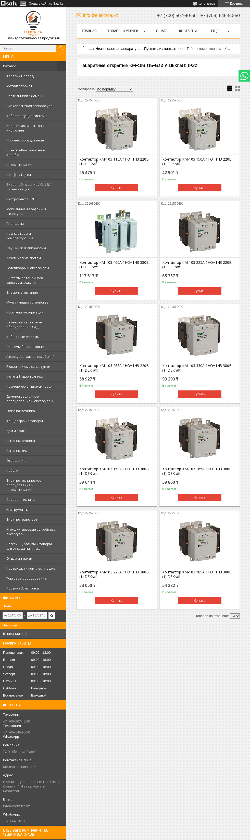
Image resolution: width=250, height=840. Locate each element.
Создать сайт (38, 3)
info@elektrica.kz (16, 806)
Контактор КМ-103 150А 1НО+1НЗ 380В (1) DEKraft (114, 471)
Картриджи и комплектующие (30, 568)
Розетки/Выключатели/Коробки (25, 152)
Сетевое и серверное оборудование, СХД (24, 324)
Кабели (12, 470)
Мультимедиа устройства (27, 302)
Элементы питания (22, 292)
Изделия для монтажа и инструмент (25, 128)
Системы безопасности (25, 346)
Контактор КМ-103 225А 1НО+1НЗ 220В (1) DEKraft (197, 264)
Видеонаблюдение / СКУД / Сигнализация (28, 186)
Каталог (9, 66)
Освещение (16, 460)
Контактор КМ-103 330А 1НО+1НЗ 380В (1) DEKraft (197, 368)
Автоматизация (19, 164)
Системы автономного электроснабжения (24, 280)
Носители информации (25, 312)
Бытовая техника (20, 440)
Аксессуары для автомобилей (30, 356)
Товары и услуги (122, 31)
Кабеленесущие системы (26, 115)
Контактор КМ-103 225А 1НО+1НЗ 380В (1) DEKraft (114, 574)
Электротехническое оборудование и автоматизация (23, 485)
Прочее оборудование (25, 140)
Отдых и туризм (19, 558)
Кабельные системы (23, 336)
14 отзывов (207, 3)
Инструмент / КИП (20, 199)
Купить (116, 187)
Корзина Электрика (22, 588)
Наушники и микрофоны (26, 248)
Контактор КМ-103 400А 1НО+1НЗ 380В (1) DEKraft (114, 264)
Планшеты (15, 223)
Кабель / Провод (20, 76)
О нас (161, 31)
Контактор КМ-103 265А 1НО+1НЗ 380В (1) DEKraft (197, 471)
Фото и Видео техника (24, 376)
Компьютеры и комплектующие (19, 235)
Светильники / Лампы (24, 96)
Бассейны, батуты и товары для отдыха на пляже (29, 546)
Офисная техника (20, 411)
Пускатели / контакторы (163, 49)
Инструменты (17, 509)
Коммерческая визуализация (30, 386)
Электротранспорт (22, 519)
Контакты (188, 31)
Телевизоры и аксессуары (27, 268)
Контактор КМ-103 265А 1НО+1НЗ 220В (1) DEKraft (114, 368)
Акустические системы (24, 258)
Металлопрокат (19, 86)
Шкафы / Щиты (18, 174)
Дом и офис (15, 430)
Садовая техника (20, 499)
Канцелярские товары (24, 420)
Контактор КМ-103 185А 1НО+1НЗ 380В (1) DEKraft (197, 574)
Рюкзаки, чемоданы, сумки (28, 366)
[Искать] (61, 48)
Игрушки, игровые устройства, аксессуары (31, 531)
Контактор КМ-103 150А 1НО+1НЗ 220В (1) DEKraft (197, 161)
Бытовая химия (18, 450)
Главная (89, 31)
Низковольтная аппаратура (29, 105)
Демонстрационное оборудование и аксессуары (29, 398)
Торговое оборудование (26, 578)
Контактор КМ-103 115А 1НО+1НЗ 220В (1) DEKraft (114, 161)
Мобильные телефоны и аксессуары (26, 211)
